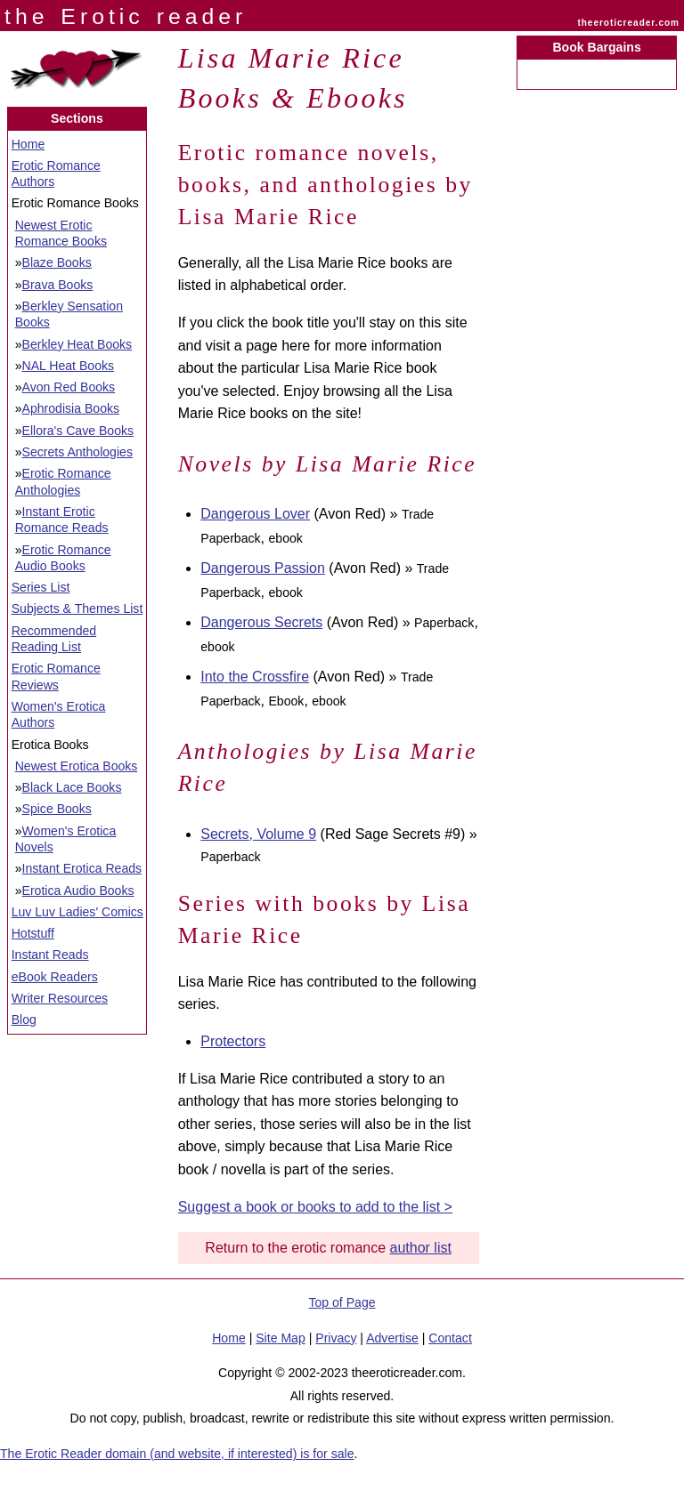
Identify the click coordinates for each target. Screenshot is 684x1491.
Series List (41, 587)
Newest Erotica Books (76, 766)
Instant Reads (50, 954)
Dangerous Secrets (261, 622)
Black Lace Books (72, 787)
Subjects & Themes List (77, 608)
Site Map (280, 1338)
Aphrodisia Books (71, 408)
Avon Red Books (69, 387)
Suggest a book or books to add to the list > (315, 1206)
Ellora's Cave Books (78, 430)
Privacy (335, 1338)
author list (421, 1247)
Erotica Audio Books (78, 890)
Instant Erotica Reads (82, 868)
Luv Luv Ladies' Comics (77, 912)
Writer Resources (60, 998)
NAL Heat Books (68, 366)
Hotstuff (33, 933)
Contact (450, 1338)
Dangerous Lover (255, 513)
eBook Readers (55, 977)
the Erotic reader (125, 16)
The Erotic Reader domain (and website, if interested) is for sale (177, 1454)
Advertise (392, 1338)
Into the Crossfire (254, 676)
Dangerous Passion (262, 568)
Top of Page (341, 1302)
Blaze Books (57, 262)
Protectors (232, 1041)
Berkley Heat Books (77, 344)
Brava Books (58, 285)
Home (28, 144)
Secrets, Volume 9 (258, 834)
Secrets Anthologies (77, 452)
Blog (24, 1019)
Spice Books (57, 809)
